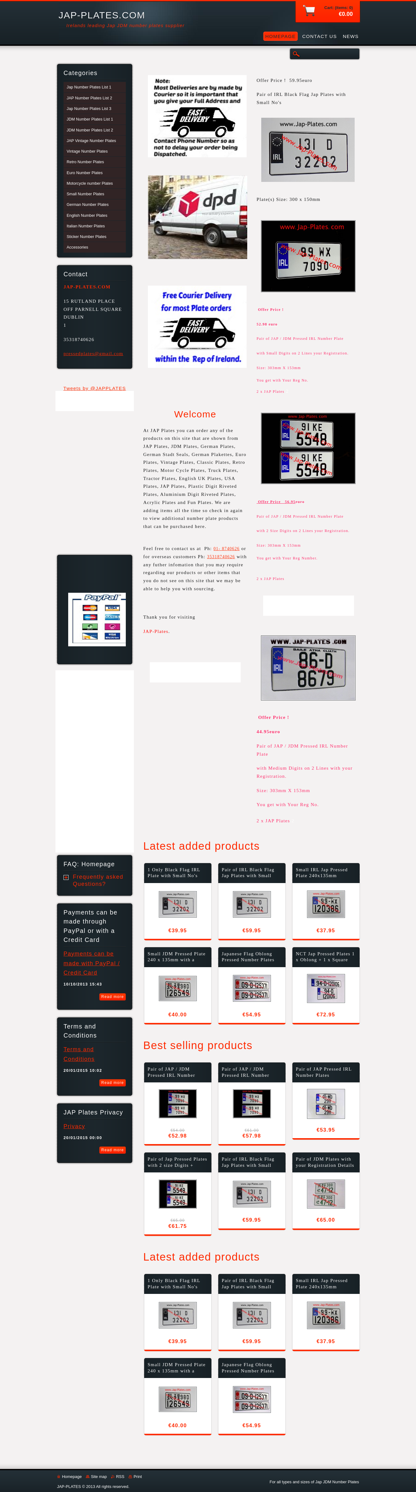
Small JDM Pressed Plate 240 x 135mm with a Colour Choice (177, 957)
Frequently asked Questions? (98, 880)
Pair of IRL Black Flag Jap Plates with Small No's (248, 873)
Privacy (74, 1126)
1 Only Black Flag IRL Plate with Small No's (174, 872)
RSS (120, 1476)
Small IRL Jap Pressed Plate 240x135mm (322, 872)
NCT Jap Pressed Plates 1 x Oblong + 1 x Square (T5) (325, 957)
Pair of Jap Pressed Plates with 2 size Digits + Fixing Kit (177, 1163)
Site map (99, 1476)
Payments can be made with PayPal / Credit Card (92, 963)
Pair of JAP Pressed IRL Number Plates (324, 1072)
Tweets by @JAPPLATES (95, 388)
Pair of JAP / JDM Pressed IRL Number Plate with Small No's (173, 1073)
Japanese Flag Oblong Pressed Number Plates (248, 956)
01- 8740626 (227, 548)
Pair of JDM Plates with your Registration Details (325, 1162)
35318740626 (221, 556)
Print (138, 1476)
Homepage (72, 1476)
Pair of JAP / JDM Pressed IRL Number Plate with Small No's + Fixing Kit (249, 1073)
